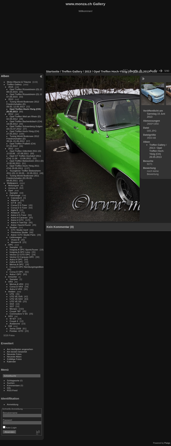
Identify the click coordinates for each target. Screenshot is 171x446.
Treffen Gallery (14, 84)
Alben (5, 76)
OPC (10, 244)
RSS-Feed (12, 390)
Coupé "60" (15, 311)
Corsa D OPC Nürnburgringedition (27, 267)
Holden (11, 291)
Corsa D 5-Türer (19, 205)
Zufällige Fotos (14, 359)
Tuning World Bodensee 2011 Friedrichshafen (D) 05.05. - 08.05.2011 (22, 178)
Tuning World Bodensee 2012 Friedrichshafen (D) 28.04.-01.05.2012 (22, 138)
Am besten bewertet (17, 351)
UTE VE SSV (16, 299)
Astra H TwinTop (19, 222)
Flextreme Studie (19, 232)
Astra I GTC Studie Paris (23, 235)
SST (12, 306)
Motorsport (13, 185)
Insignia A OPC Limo (20, 252)
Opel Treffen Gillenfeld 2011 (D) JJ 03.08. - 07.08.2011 (23, 152)
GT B (13, 202)
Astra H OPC (16, 259)
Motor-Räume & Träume (19, 82)
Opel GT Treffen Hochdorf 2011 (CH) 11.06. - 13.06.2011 (23, 157)
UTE (12, 294)
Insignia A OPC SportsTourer (24, 249)
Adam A (15, 200)
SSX (12, 304)
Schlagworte (13, 380)
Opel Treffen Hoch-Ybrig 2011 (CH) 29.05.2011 (22, 166)
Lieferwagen (16, 237)
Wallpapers (12, 183)
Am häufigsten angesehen (20, 349)
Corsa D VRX (16, 286)
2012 (10, 114)
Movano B (16, 242)
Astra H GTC (17, 220)
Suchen (11, 383)
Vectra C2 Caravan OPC (22, 257)
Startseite (52, 71)
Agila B (14, 210)
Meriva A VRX (17, 284)
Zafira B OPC (16, 262)
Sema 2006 (15, 328)
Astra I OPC (16, 274)
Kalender (11, 361)
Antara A (15, 212)
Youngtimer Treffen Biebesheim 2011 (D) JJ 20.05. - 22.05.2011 (23, 171)
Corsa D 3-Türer (19, 207)
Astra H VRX (16, 289)
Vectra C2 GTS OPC (20, 254)
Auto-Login (10, 427)
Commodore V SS (19, 313)
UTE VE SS (15, 301)
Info (9, 388)
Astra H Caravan (19, 217)
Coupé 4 (14, 321)
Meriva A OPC (17, 264)
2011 (10, 148)
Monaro (13, 309)
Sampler (14, 193)
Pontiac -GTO (16, 331)
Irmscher (12, 276)
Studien (13, 227)
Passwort (7, 420)
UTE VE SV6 (16, 296)
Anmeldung (12, 404)
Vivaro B (15, 239)
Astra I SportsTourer (21, 225)
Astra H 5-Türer (18, 215)
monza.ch (13, 188)
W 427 (13, 318)
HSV (10, 316)
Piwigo (167, 443)
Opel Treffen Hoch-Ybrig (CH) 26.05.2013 (122, 71)
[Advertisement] (86, 41)
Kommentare (13, 385)
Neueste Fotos (14, 354)
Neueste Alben (14, 356)
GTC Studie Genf (19, 230)
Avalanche (15, 323)
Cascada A (16, 198)
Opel (10, 190)
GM (10, 326)
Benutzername (10, 412)
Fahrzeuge (15, 195)
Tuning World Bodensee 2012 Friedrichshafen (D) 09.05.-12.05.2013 (22, 104)
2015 (10, 87)
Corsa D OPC (16, 272)
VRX (10, 281)
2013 (10, 99)
